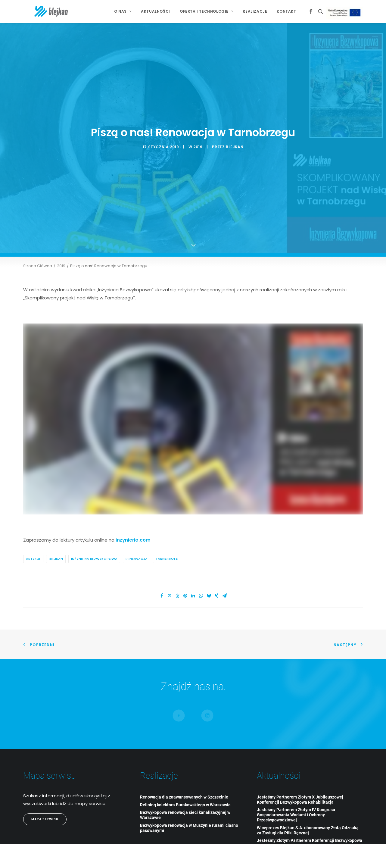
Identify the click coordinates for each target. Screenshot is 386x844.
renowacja (137, 540)
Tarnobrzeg (167, 540)
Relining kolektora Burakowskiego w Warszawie (185, 786)
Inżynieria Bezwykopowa (94, 540)
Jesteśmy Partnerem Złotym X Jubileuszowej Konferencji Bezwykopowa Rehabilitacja (300, 781)
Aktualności (155, 11)
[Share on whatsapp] (200, 577)
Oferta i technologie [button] (206, 11)
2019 (197, 137)
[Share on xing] (216, 577)
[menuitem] (122, 11)
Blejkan (56, 540)
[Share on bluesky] (208, 577)
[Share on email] (224, 577)
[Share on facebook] (161, 577)
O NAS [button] (122, 11)
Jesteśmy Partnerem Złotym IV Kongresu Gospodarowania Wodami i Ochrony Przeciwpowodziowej (296, 796)
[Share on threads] (177, 577)
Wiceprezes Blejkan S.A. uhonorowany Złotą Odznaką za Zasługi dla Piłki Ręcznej (308, 812)
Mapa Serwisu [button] (44, 801)
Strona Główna (37, 247)
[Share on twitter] (169, 577)
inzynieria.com (133, 521)
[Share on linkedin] (193, 577)
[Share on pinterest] (185, 577)
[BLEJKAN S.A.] (40, 11)
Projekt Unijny (346, 12)
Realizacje (255, 11)
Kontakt (286, 11)
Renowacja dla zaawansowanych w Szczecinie (184, 778)
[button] (311, 11)
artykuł (33, 540)
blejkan (234, 137)
